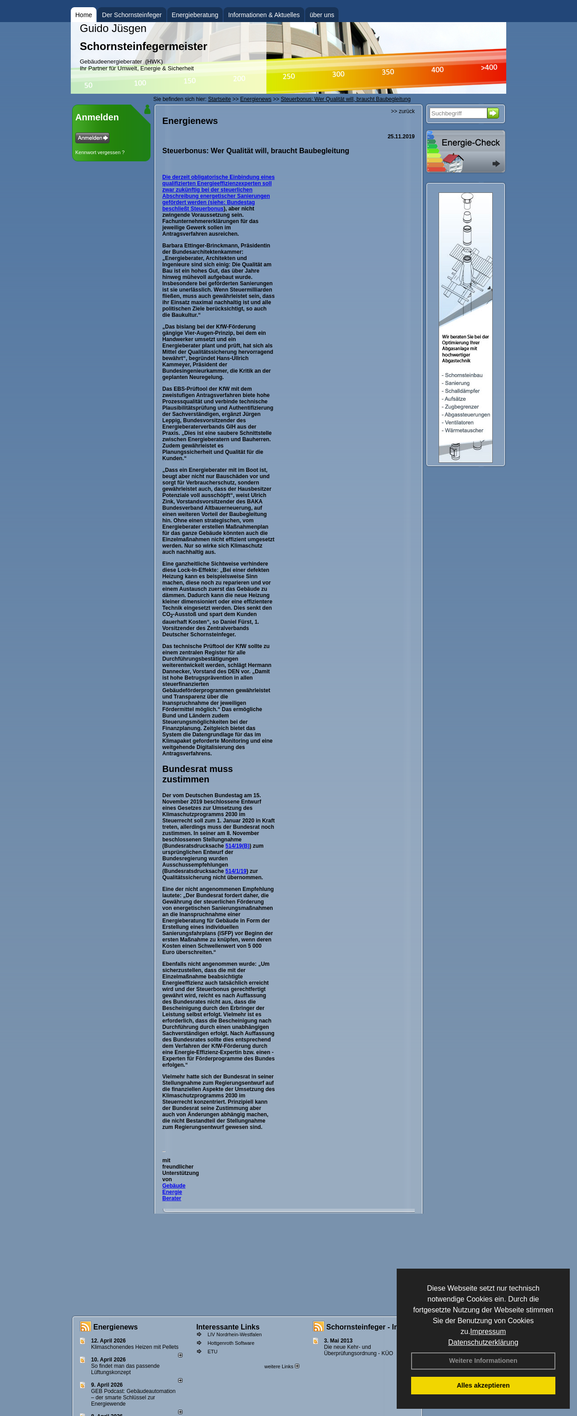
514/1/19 (236, 871)
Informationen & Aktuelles (264, 14)
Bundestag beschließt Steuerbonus (208, 205)
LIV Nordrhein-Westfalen (234, 1334)
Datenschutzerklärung (483, 1342)
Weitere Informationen (483, 1360)
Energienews (115, 1327)
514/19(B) (237, 846)
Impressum (488, 1331)
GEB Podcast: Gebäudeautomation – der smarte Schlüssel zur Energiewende (133, 1397)
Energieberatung (195, 14)
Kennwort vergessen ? (99, 152)
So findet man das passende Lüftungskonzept (125, 1369)
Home (83, 14)
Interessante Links (228, 1327)
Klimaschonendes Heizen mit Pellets (135, 1347)
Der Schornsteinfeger (131, 14)
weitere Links (281, 1366)
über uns (322, 14)
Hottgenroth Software (230, 1343)
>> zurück (403, 111)
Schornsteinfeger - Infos (367, 1327)
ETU (212, 1351)
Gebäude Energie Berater (173, 1192)
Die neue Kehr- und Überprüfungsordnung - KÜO (358, 1350)
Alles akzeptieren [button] (483, 1385)
